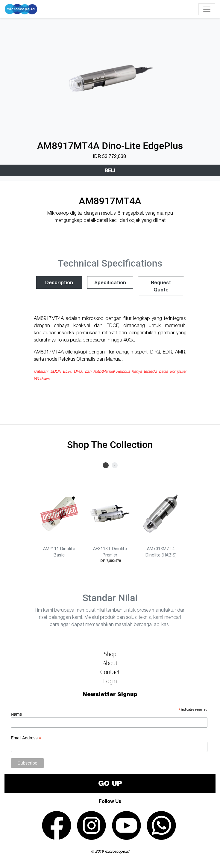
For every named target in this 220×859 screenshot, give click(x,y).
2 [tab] (115, 465)
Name (16, 714)
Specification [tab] (110, 282)
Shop (110, 654)
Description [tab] (59, 282)
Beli (110, 170)
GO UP (110, 783)
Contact (110, 672)
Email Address (26, 738)
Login (110, 681)
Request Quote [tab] (161, 285)
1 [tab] (106, 465)
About (110, 663)
